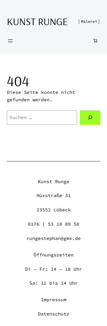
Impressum (53, 299)
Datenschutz (53, 314)
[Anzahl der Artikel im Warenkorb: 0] (95, 41)
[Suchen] (90, 117)
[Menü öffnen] (10, 40)
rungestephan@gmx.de (54, 238)
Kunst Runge (37, 21)
